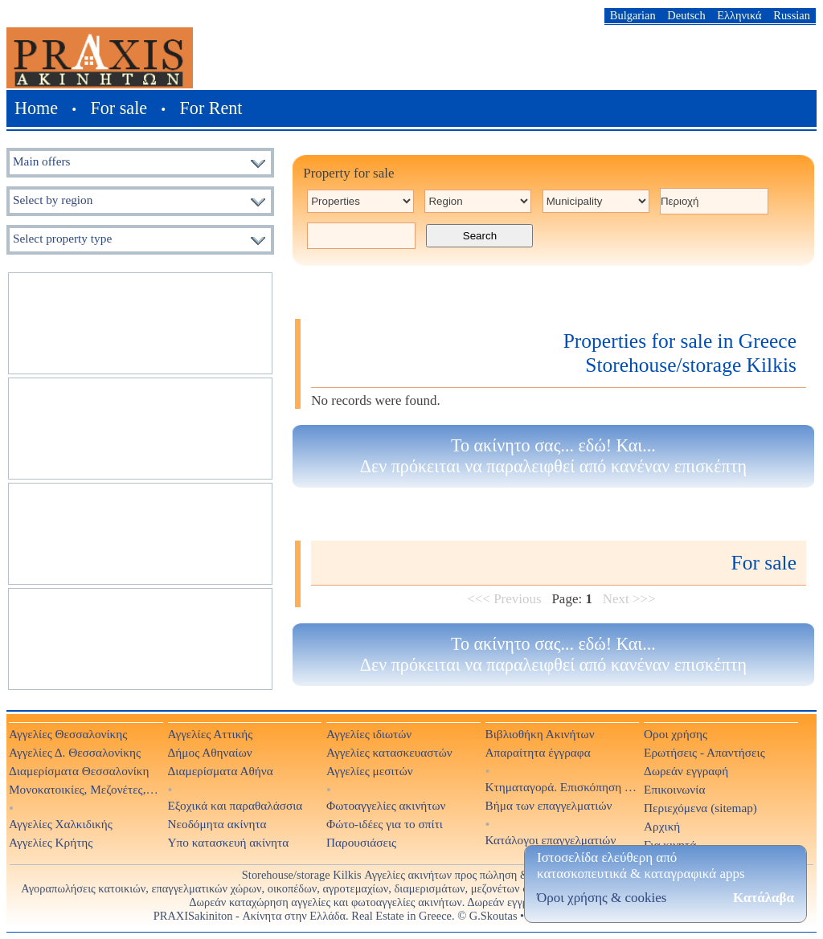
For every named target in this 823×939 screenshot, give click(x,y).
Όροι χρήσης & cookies (601, 897)
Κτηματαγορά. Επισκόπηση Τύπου (561, 787)
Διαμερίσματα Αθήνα (220, 771)
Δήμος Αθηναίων (210, 752)
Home (36, 108)
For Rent (211, 108)
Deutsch (686, 15)
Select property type (62, 238)
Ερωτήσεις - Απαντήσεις (704, 752)
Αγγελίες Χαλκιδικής (61, 824)
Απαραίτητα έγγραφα (538, 752)
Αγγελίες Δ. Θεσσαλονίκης (75, 752)
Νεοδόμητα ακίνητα (217, 824)
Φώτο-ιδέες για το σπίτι (384, 824)
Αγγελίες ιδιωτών (369, 734)
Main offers (42, 161)
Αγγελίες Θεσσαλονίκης (68, 734)
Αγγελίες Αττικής (210, 734)
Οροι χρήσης (675, 734)
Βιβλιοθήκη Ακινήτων (540, 734)
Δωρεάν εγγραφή (686, 771)
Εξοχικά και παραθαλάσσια (235, 805)
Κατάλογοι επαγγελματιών (550, 840)
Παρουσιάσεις (361, 842)
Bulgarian (633, 15)
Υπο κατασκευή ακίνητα (228, 842)
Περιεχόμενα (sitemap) (700, 807)
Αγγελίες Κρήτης (50, 842)
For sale (119, 108)
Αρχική (662, 826)
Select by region (52, 199)
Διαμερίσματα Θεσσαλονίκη (79, 771)
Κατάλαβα (763, 897)
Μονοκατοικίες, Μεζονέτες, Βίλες (85, 789)
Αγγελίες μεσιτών (369, 771)
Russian (791, 15)
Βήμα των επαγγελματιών (548, 805)
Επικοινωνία (674, 789)
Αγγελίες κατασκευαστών (389, 752)
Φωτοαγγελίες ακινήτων (385, 805)
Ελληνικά (739, 15)
